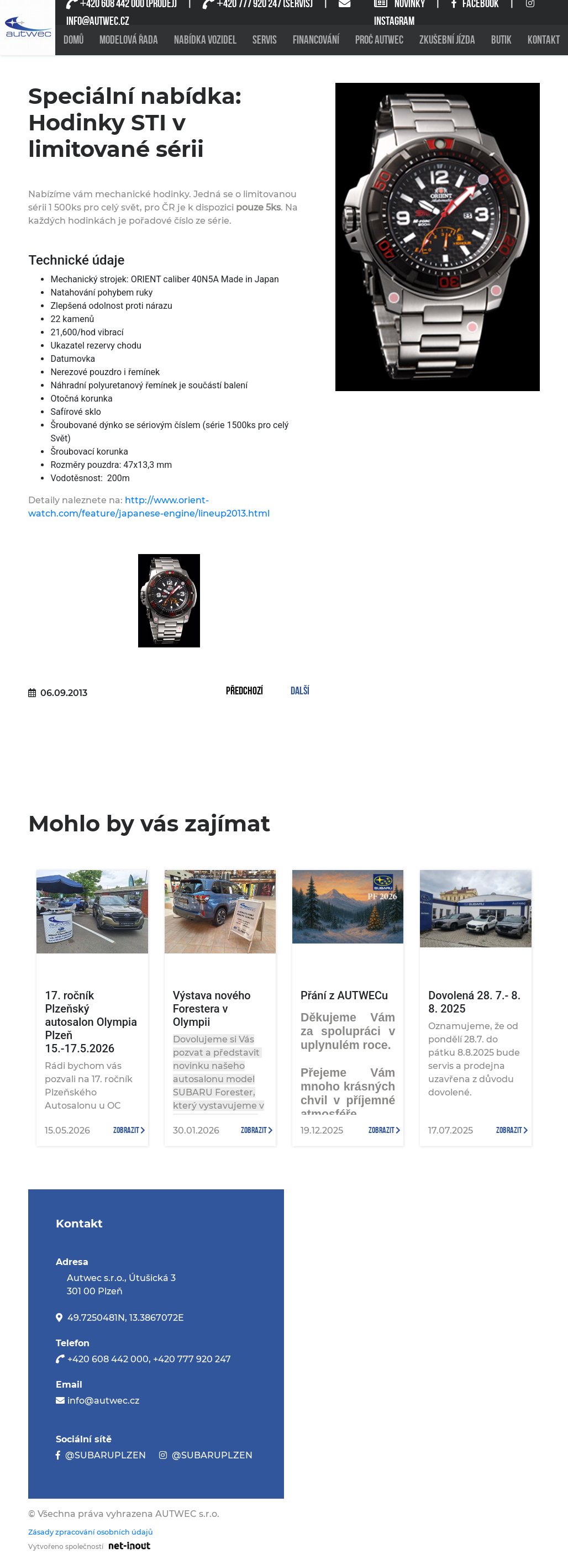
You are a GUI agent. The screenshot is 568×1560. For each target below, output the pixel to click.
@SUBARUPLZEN (105, 1455)
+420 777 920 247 (192, 1359)
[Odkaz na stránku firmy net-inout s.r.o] (126, 1545)
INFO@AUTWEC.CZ (97, 21)
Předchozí (244, 691)
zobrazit (129, 1130)
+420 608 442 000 (108, 1359)
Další (300, 691)
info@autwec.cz (103, 1400)
